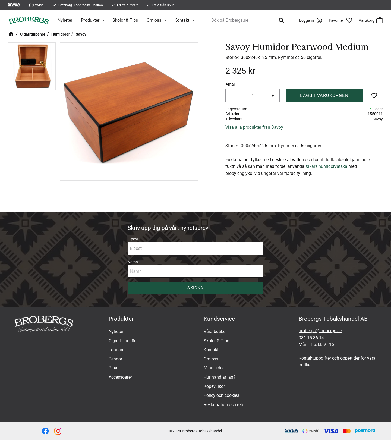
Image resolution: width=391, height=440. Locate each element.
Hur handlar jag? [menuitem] (219, 377)
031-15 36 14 (311, 337)
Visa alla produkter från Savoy (254, 127)
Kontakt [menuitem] (181, 20)
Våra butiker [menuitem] (215, 331)
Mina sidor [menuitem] (214, 367)
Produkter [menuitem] (90, 20)
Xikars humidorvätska (326, 166)
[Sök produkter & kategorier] (247, 20)
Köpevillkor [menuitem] (214, 386)
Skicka (195, 287)
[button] (342, 20)
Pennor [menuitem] (115, 359)
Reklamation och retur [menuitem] (225, 404)
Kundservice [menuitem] (219, 319)
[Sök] (282, 20)
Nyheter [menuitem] (65, 20)
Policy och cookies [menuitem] (221, 395)
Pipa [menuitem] (113, 367)
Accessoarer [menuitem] (120, 377)
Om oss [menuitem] (154, 20)
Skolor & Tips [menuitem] (125, 20)
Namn (133, 262)
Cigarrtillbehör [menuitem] (122, 340)
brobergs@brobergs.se (320, 330)
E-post (133, 239)
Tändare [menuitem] (116, 349)
